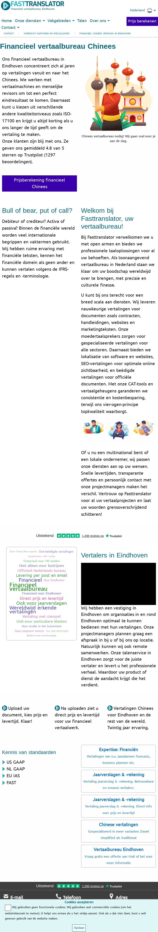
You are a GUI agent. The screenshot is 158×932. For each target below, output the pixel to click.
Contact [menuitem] (8, 27)
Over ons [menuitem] (98, 21)
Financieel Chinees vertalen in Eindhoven (105, 33)
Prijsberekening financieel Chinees (39, 183)
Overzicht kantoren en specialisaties (47, 33)
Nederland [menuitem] (141, 10)
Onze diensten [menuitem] (28, 21)
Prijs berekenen (142, 21)
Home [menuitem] (6, 21)
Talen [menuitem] (82, 21)
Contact (9, 33)
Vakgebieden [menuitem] (59, 21)
